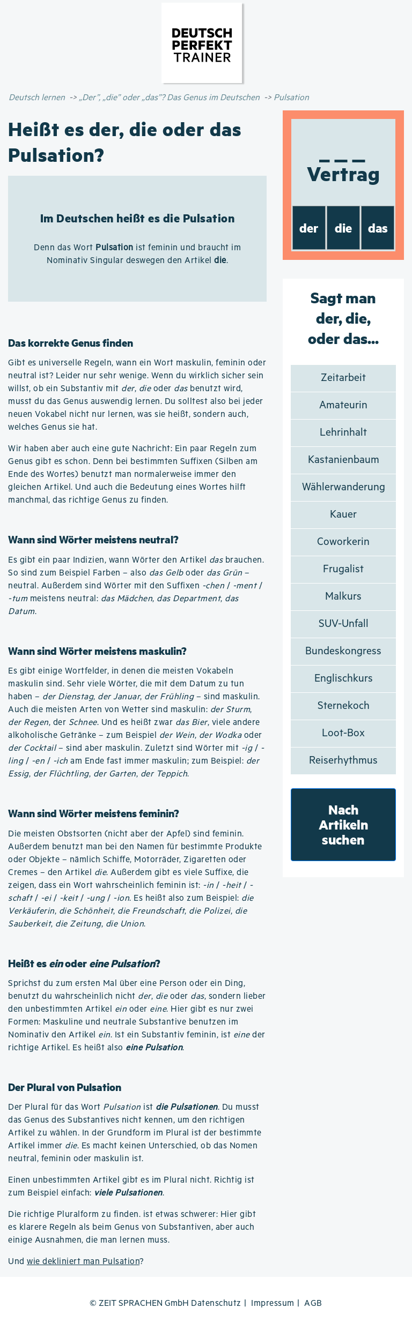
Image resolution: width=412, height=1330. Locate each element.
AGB (313, 1303)
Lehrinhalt (343, 433)
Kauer (343, 515)
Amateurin (343, 405)
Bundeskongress (343, 651)
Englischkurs (343, 679)
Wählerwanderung (343, 487)
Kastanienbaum (343, 460)
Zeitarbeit (343, 378)
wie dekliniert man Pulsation (83, 1262)
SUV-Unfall (344, 624)
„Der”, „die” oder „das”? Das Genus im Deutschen (169, 98)
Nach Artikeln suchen (344, 824)
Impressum (273, 1303)
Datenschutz (216, 1303)
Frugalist (343, 569)
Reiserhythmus (343, 760)
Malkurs (343, 597)
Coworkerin (343, 542)
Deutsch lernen (37, 98)
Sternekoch (344, 706)
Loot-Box (343, 733)
